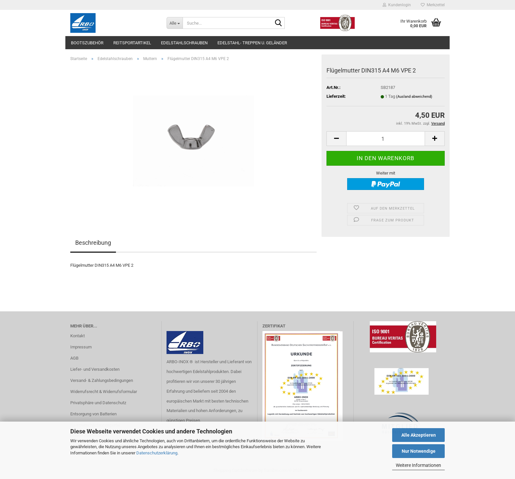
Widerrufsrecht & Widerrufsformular (103, 391)
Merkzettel (433, 5)
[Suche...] (175, 23)
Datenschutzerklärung (156, 452)
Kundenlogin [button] (397, 5)
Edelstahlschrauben (184, 42)
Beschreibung (93, 242)
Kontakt (77, 335)
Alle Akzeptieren (418, 435)
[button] (336, 138)
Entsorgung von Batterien (93, 413)
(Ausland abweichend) (414, 96)
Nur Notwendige (419, 451)
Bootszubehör (87, 42)
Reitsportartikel (132, 42)
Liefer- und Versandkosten (95, 369)
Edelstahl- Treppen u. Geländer (252, 42)
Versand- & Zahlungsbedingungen (101, 380)
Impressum (81, 346)
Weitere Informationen (418, 465)
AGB (74, 358)
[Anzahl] (385, 138)
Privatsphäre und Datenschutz (98, 402)
